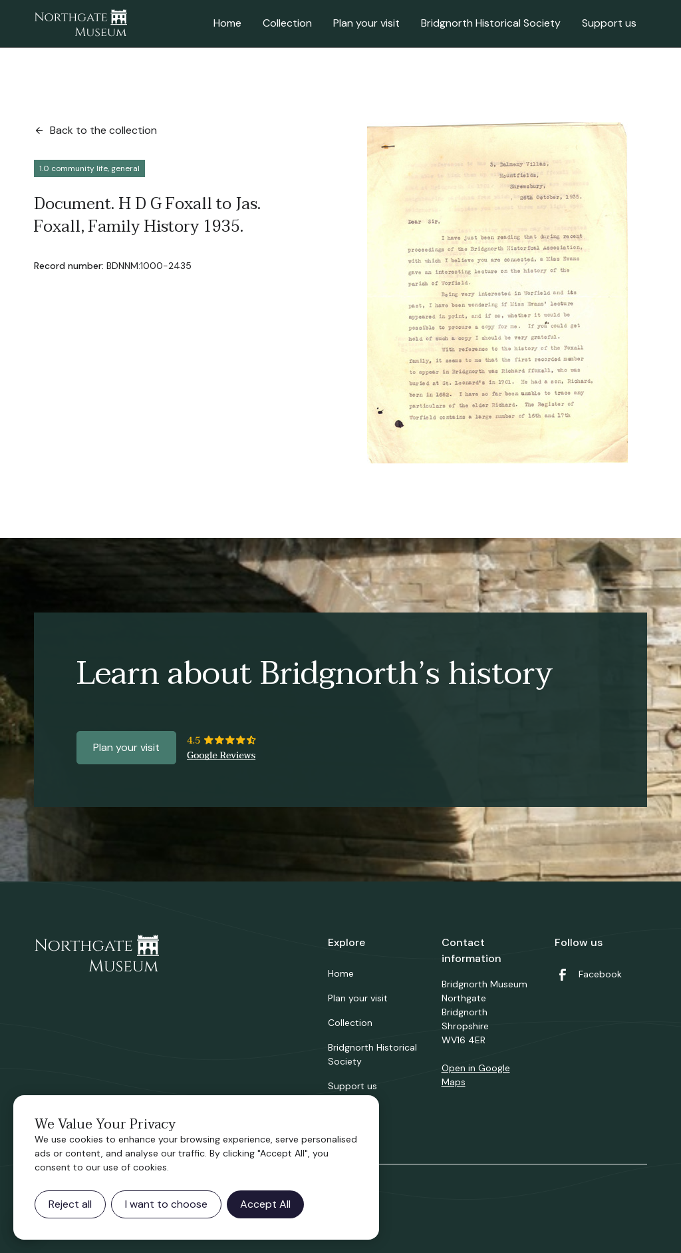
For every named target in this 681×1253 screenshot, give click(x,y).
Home (227, 23)
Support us (609, 23)
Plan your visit (366, 23)
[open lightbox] (497, 293)
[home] (80, 24)
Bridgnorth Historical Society (491, 23)
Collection (287, 23)
